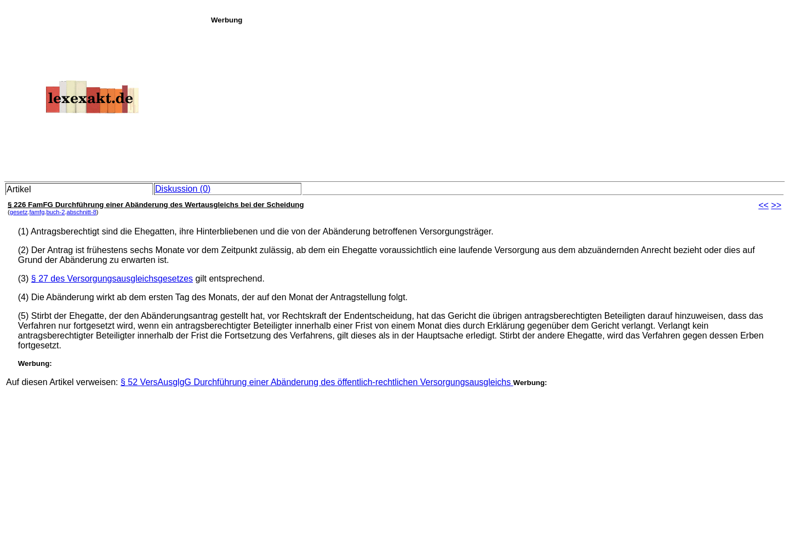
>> (776, 205)
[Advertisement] (497, 100)
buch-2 (55, 212)
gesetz (19, 212)
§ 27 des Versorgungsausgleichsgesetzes (112, 278)
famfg (37, 212)
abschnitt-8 (81, 212)
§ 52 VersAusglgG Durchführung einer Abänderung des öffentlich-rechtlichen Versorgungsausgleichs (317, 382)
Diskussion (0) (182, 188)
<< (763, 205)
